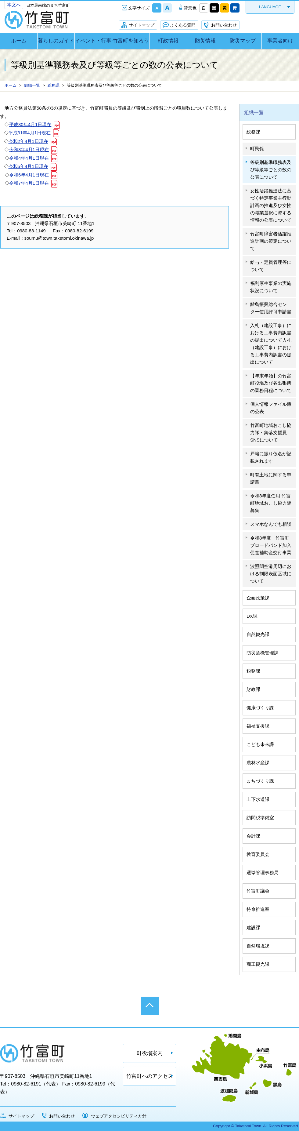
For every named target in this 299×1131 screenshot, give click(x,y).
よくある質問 (183, 25)
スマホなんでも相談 (270, 524)
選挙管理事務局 (263, 872)
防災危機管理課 (263, 652)
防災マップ (243, 41)
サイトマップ (141, 25)
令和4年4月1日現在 (29, 158)
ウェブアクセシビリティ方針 (118, 1116)
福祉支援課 (258, 726)
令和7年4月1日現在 (29, 183)
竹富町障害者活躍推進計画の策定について (270, 241)
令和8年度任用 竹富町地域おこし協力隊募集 (270, 503)
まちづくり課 (260, 781)
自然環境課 (258, 945)
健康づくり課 (260, 707)
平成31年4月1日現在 (30, 132)
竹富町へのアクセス (149, 1076)
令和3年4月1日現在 (29, 149)
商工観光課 (258, 964)
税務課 (253, 671)
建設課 (253, 927)
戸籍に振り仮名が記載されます (270, 457)
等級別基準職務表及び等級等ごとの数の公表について (270, 170)
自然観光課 (258, 634)
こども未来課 (260, 744)
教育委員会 (258, 854)
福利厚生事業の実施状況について (270, 287)
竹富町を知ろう (131, 41)
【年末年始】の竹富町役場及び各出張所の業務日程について (270, 383)
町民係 (257, 148)
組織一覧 (254, 112)
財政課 (253, 689)
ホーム (19, 41)
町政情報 (168, 41)
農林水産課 (258, 762)
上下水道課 (258, 799)
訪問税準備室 (260, 817)
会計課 (253, 835)
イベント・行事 (93, 41)
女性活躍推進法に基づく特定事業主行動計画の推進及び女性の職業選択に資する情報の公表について (270, 205)
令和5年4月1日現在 (28, 166)
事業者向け (280, 41)
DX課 (252, 616)
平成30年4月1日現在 (30, 124)
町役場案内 (150, 1053)
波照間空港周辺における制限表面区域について (270, 574)
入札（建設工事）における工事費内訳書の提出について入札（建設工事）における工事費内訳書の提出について (270, 344)
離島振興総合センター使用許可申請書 (270, 308)
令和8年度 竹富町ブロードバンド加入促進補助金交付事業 (270, 545)
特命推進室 (258, 909)
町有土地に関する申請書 (270, 478)
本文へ (14, 4)
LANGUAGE (270, 7)
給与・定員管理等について (270, 266)
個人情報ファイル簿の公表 (270, 408)
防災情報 (205, 41)
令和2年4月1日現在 (28, 141)
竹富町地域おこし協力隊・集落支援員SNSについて (270, 432)
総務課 (253, 131)
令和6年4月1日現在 (29, 174)
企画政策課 (258, 597)
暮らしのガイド (56, 41)
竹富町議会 (258, 890)
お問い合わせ (224, 25)
